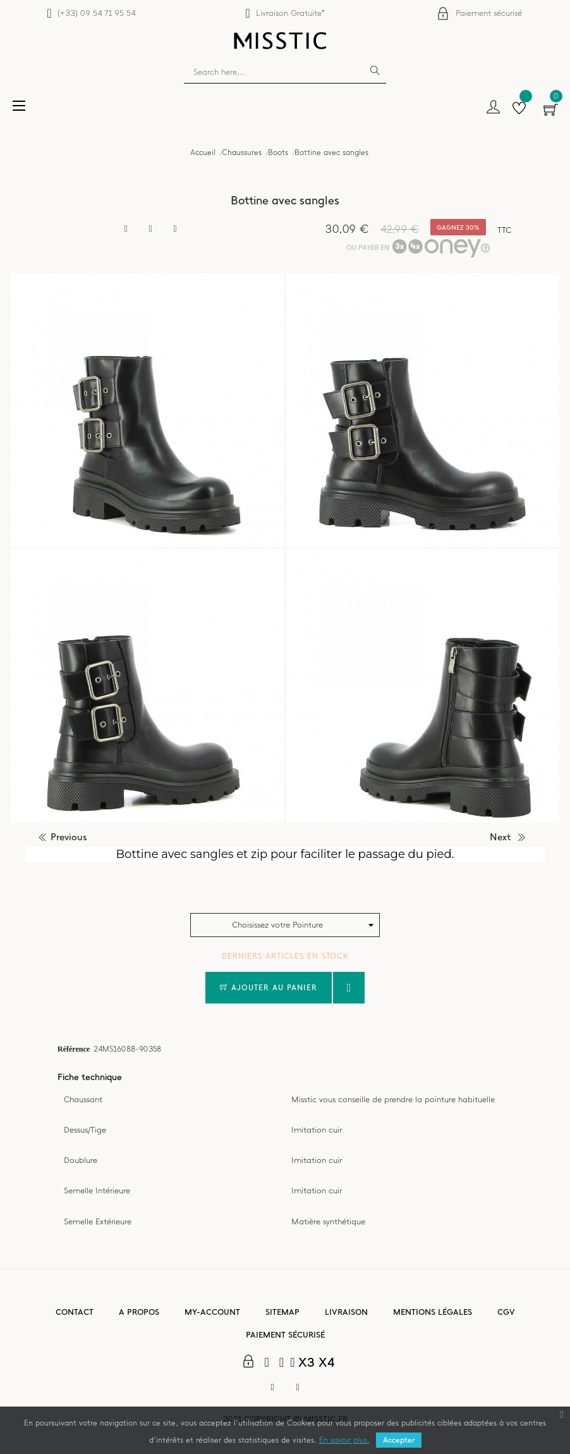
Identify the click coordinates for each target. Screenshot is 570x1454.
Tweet (150, 229)
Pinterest (175, 229)
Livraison (346, 1312)
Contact (75, 1312)
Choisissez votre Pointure (277, 924)
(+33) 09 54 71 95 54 (96, 13)
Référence (74, 1048)
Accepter (399, 1440)
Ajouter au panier (268, 987)
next (500, 837)
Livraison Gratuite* (290, 13)
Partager (125, 229)
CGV (506, 1312)
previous (69, 837)
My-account (212, 1312)
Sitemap (282, 1312)
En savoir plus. (344, 1440)
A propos (139, 1312)
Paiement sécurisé (489, 13)
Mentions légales (432, 1312)
